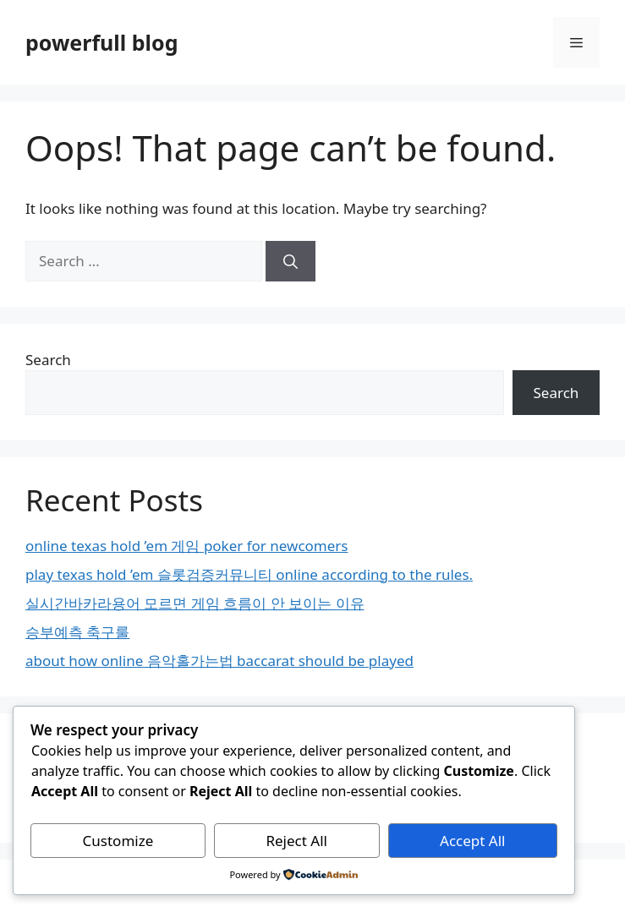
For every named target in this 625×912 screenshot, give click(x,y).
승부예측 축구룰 (77, 632)
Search (48, 359)
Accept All (472, 840)
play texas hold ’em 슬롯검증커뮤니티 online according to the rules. (249, 574)
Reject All (296, 840)
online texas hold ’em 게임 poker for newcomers (186, 545)
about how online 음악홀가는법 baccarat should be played (219, 660)
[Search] (290, 261)
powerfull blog (101, 42)
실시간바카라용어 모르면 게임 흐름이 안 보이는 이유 (195, 603)
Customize (118, 840)
